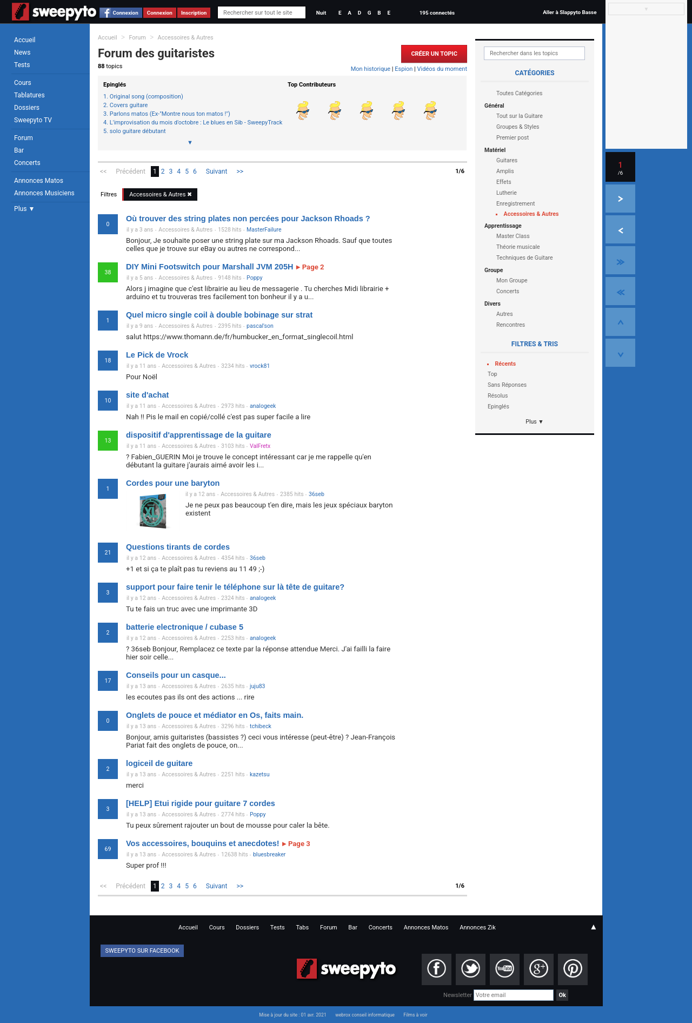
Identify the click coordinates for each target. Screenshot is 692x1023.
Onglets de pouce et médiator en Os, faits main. (214, 715)
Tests (22, 65)
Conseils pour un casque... (176, 675)
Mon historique (370, 68)
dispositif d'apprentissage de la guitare (198, 435)
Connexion (125, 13)
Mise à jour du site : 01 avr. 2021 (292, 1015)
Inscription (194, 13)
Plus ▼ (24, 209)
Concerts (27, 163)
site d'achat (147, 395)
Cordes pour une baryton (172, 483)
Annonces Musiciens (44, 193)
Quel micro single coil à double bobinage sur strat (219, 315)
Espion (403, 68)
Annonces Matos (38, 180)
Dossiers (26, 107)
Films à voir (415, 1015)
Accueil (25, 40)
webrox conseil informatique (365, 1015)
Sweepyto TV (33, 120)
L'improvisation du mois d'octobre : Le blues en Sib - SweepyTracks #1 (193, 123)
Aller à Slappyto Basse (569, 12)
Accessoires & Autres (186, 37)
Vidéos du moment (442, 68)
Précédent (130, 171)
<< (103, 171)
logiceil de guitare (159, 763)
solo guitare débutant (138, 131)
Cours (22, 83)
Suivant (217, 171)
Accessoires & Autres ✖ (160, 194)
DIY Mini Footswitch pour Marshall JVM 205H (209, 266)
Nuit (321, 13)
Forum (23, 138)
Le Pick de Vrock (157, 355)
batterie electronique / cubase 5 (184, 627)
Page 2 (310, 267)
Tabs (302, 927)
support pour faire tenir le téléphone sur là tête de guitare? (235, 587)
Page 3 (296, 844)
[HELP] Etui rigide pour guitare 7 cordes (200, 803)
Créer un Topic (434, 53)
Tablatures (29, 95)
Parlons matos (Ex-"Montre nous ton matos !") (170, 114)
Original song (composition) (146, 97)
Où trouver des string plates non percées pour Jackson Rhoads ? (248, 218)
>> (240, 171)
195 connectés (437, 13)
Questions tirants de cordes (178, 547)
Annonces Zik (478, 927)
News (22, 52)
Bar (19, 150)
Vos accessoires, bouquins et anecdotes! (203, 843)
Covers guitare (129, 105)
